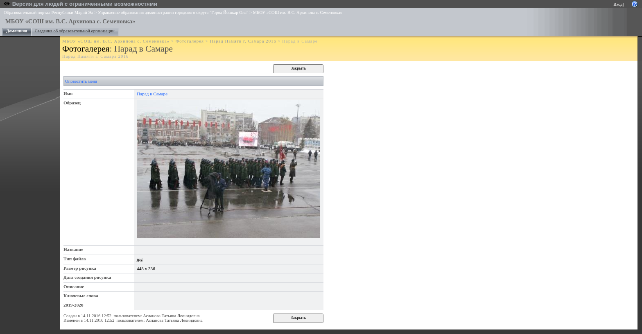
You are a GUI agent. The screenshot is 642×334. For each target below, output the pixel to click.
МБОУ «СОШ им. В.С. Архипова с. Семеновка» (297, 12)
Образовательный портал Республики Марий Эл (48, 12)
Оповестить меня (81, 81)
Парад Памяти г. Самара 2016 (243, 41)
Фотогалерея (190, 41)
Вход (617, 4)
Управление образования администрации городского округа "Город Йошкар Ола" (173, 12)
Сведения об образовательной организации (75, 31)
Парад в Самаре (152, 93)
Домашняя (16, 31)
